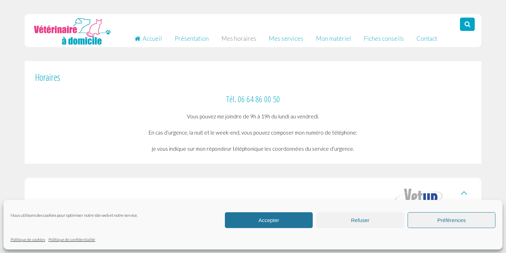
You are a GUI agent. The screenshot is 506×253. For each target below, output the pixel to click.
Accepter (268, 220)
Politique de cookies (28, 239)
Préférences (451, 220)
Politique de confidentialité (71, 239)
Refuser (360, 220)
